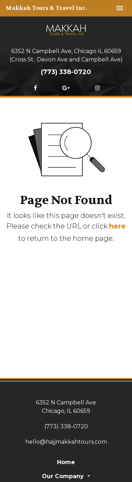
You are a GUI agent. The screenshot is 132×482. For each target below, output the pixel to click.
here (117, 226)
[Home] (66, 29)
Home (66, 462)
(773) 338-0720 (66, 72)
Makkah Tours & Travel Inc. (46, 8)
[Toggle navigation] (119, 8)
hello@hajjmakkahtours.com (66, 441)
